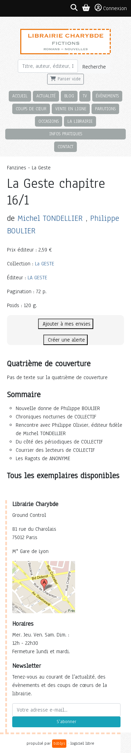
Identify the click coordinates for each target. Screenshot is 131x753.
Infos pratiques (65, 134)
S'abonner (66, 722)
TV (85, 96)
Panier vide (65, 79)
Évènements (107, 96)
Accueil (20, 96)
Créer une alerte (65, 339)
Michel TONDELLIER (50, 218)
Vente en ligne (70, 109)
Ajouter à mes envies (65, 323)
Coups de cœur (31, 109)
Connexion (111, 8)
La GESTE (44, 263)
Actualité (46, 96)
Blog (69, 96)
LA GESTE (37, 277)
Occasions (48, 121)
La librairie (80, 121)
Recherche (94, 66)
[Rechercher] (48, 66)
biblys (59, 743)
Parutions (105, 109)
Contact (65, 147)
